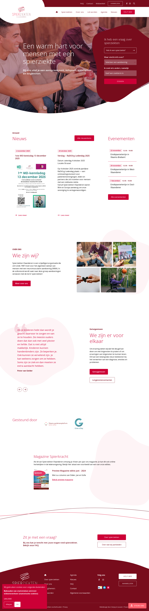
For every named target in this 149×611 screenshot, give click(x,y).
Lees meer (21, 215)
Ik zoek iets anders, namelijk (116, 68)
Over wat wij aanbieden (111, 545)
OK (17, 604)
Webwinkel (100, 3)
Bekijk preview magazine (62, 480)
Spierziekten (66, 12)
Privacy (65, 607)
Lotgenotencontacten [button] (102, 379)
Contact (89, 3)
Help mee (127, 12)
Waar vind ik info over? (114, 57)
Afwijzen (9, 604)
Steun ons (136, 604)
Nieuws (114, 12)
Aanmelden (115, 4)
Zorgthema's (49, 588)
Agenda (104, 12)
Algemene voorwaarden (80, 593)
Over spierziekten (111, 537)
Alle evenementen (118, 197)
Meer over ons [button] (21, 283)
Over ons (80, 12)
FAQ (82, 3)
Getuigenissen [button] (98, 371)
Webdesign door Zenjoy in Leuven (111, 607)
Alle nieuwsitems (84, 138)
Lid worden (92, 12)
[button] (19, 389)
